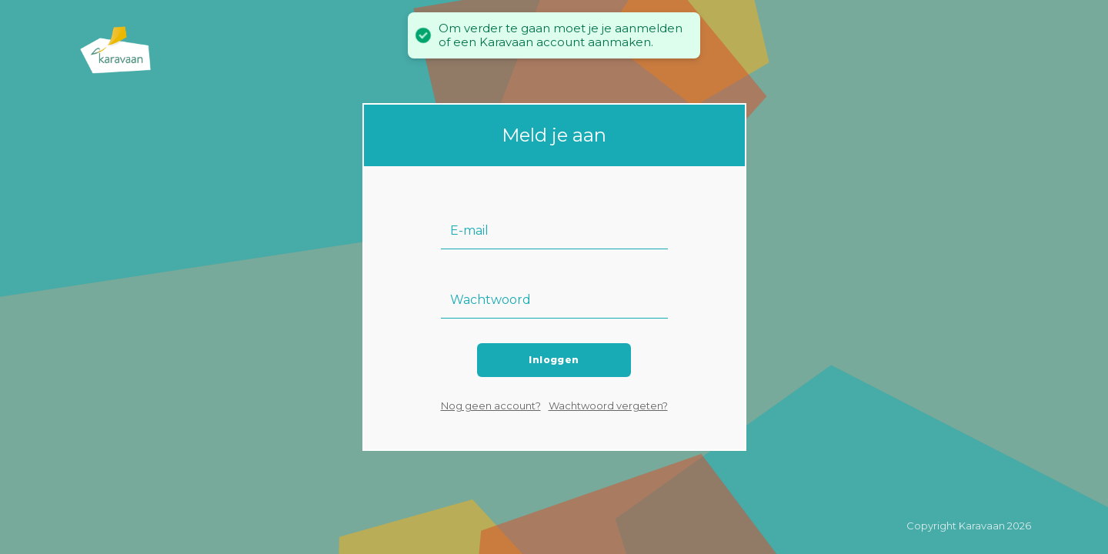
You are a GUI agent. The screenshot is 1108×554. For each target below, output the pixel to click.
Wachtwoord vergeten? (608, 405)
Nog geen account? (491, 405)
